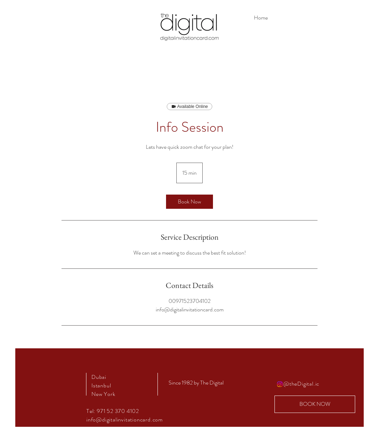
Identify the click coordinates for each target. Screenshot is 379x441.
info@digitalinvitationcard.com (124, 419)
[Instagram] (279, 384)
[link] (189, 202)
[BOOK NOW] (314, 404)
